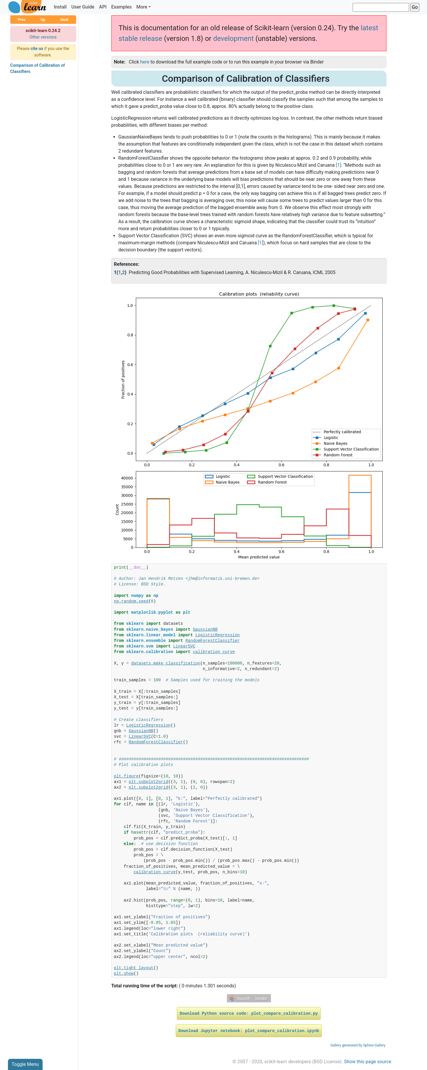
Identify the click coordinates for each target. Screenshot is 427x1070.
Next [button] (64, 19)
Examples (121, 7)
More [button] (141, 7)
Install (60, 7)
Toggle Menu (25, 1064)
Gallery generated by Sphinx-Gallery (358, 1045)
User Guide (82, 7)
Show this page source (367, 1061)
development (233, 38)
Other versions (43, 37)
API (102, 7)
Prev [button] (22, 19)
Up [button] (43, 19)
